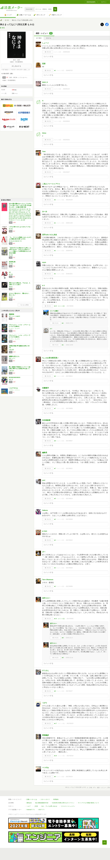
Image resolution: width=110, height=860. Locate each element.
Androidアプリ (31, 809)
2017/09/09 (69, 408)
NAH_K (45, 82)
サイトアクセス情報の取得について (88, 802)
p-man (44, 531)
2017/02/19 (70, 755)
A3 (10, 272)
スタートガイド (45, 799)
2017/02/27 (69, 691)
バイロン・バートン (14, 390)
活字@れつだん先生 (49, 235)
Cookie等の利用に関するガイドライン (63, 802)
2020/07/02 (69, 250)
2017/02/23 (70, 723)
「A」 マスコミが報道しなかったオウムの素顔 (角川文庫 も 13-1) (20, 238)
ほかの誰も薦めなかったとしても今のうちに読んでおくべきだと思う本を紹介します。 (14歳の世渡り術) (20, 205)
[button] (55, 9)
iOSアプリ (41, 809)
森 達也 (7, 20)
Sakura (45, 510)
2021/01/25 (69, 199)
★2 (55, 200)
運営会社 (29, 802)
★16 (55, 618)
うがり (44, 703)
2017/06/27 (69, 440)
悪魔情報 (11, 314)
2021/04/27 (66, 172)
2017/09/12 (69, 376)
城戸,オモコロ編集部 (14, 316)
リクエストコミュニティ (68, 806)
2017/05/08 (69, 519)
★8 (55, 441)
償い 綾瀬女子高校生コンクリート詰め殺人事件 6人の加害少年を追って (19, 367)
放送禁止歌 (12, 262)
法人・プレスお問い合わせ (49, 806)
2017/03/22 (69, 540)
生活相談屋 (46, 420)
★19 (55, 755)
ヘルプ (28, 806)
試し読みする (16, 66)
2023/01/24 (66, 89)
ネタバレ (48, 38)
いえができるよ (13, 388)
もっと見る (24, 305)
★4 (55, 376)
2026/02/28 (66, 52)
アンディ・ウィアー (14, 328)
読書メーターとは (32, 799)
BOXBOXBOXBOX (14, 377)
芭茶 (43, 64)
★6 (63, 637)
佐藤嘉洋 (45, 388)
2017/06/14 (69, 498)
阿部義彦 (45, 735)
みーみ (44, 211)
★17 (55, 723)
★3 (55, 540)
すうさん (45, 670)
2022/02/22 (66, 139)
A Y (43, 285)
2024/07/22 (69, 70)
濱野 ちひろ (12, 358)
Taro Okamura (47, 579)
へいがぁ (45, 767)
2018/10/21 (69, 273)
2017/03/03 (70, 618)
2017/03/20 (69, 567)
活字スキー (46, 598)
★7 (55, 408)
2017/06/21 (69, 468)
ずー (43, 552)
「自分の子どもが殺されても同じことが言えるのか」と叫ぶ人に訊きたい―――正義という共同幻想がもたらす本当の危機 (20, 250)
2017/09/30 (70, 306)
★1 (55, 70)
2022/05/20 (66, 121)
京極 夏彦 (11, 349)
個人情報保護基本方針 (41, 802)
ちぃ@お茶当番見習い (50, 358)
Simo (44, 133)
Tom (44, 151)
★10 (55, 306)
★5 (55, 498)
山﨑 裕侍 (11, 370)
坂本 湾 (11, 379)
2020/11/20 (69, 223)
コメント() (57, 52)
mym (44, 262)
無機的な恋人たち (14, 356)
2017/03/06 (69, 586)
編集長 (44, 452)
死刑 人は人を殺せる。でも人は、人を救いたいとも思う (19, 283)
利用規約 (56, 799)
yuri (43, 480)
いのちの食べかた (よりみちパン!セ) (19, 227)
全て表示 (39, 38)
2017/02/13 (69, 776)
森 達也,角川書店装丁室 (15, 241)
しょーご (45, 43)
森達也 (10, 286)
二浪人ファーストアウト (51, 184)
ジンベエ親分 (54, 311)
